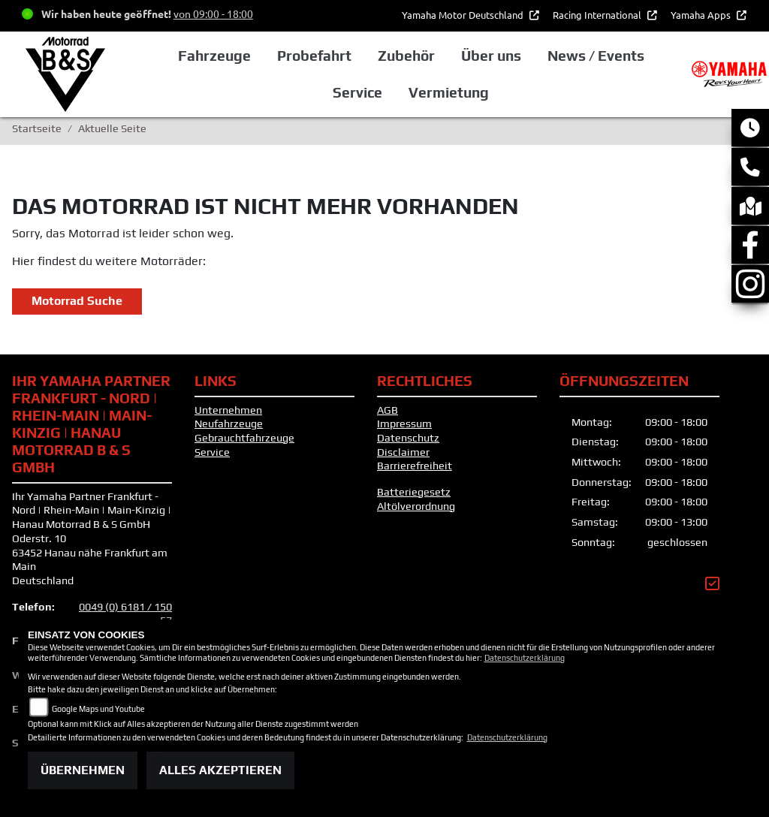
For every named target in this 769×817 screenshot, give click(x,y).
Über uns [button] (491, 55)
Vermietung (449, 92)
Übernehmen (83, 770)
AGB (387, 410)
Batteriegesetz (414, 492)
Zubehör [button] (406, 55)
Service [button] (357, 92)
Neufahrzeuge (229, 424)
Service (212, 452)
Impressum (404, 424)
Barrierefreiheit (414, 466)
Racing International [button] (598, 14)
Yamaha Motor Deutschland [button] (464, 14)
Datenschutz (408, 438)
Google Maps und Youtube (98, 708)
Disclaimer (403, 452)
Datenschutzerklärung (524, 657)
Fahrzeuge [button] (214, 55)
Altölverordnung (416, 506)
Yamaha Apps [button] (702, 14)
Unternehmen (228, 410)
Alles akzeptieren (220, 770)
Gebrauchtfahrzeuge (244, 438)
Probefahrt (314, 55)
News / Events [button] (595, 55)
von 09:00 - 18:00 (213, 13)
